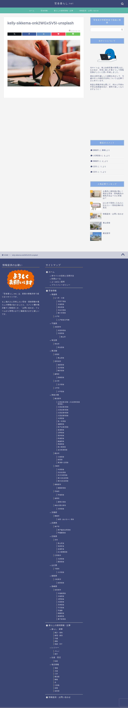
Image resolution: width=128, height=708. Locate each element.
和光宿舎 (61, 347)
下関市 (57, 569)
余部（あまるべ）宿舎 (66, 519)
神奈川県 (55, 395)
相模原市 (58, 484)
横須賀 (57, 677)
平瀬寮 (60, 610)
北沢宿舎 (61, 368)
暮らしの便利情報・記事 (63, 11)
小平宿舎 (61, 391)
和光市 (57, 344)
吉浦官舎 (61, 549)
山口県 (54, 565)
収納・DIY (58, 644)
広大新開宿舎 (63, 552)
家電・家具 (59, 635)
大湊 (56, 671)
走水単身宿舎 (63, 450)
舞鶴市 (96, 150)
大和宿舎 (61, 509)
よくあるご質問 (58, 282)
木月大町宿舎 (63, 475)
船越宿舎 (61, 441)
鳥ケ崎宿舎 (62, 447)
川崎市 (57, 466)
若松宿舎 (61, 307)
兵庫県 (54, 523)
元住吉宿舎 (62, 472)
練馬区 (57, 374)
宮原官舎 (61, 546)
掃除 (56, 641)
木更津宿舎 (62, 330)
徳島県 (54, 576)
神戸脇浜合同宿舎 (64, 530)
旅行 (56, 654)
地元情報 (55, 664)
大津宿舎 (97, 156)
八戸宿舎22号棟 (63, 320)
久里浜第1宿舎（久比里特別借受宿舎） (69, 403)
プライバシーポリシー (61, 285)
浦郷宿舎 (61, 424)
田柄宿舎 (61, 377)
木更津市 (58, 327)
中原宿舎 (61, 469)
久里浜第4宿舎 (63, 413)
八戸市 (57, 316)
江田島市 (58, 555)
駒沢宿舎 (61, 370)
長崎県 (54, 586)
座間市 (57, 498)
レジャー (55, 648)
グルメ (57, 651)
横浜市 (57, 453)
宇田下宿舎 (62, 301)
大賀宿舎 (61, 333)
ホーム (31, 11)
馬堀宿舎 (61, 444)
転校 (56, 661)
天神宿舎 (61, 605)
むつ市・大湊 (59, 298)
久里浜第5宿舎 (63, 415)
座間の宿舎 (62, 502)
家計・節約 (59, 632)
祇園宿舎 (61, 613)
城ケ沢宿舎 (62, 313)
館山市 (63, 337)
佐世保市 (58, 590)
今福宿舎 (61, 596)
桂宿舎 (60, 460)
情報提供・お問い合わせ (89, 11)
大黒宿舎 (61, 602)
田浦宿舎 (61, 438)
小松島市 (58, 579)
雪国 (56, 668)
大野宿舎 (61, 599)
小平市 (57, 388)
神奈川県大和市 (60, 505)
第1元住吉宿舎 (63, 478)
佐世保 (57, 691)
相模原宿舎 (62, 488)
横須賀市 (58, 398)
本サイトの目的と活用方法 (63, 276)
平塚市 (57, 491)
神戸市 (57, 526)
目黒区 (57, 354)
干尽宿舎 (61, 608)
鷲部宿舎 (61, 562)
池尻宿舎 (61, 365)
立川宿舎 (61, 384)
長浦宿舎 (61, 430)
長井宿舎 (61, 435)
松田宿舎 (61, 583)
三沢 (56, 674)
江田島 (57, 685)
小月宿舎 (61, 572)
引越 (56, 638)
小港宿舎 (61, 457)
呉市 (95, 166)
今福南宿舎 (62, 593)
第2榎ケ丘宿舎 (63, 462)
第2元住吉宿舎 (63, 481)
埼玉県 (54, 340)
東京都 (54, 351)
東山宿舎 (61, 358)
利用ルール (56, 279)
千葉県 (54, 323)
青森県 (54, 294)
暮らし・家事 (57, 629)
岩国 (56, 688)
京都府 (54, 512)
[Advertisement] (107, 116)
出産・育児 (56, 657)
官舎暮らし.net (64, 3)
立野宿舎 (61, 433)
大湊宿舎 (61, 304)
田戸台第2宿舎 (63, 427)
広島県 (54, 536)
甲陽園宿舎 (62, 533)
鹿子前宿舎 (62, 619)
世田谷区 (58, 361)
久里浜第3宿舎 (63, 410)
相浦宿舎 (61, 616)
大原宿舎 (61, 559)
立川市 (57, 381)
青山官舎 (61, 543)
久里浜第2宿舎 (63, 407)
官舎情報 (44, 11)
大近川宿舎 (62, 310)
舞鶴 (56, 679)
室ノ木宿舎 (62, 421)
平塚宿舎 (61, 495)
